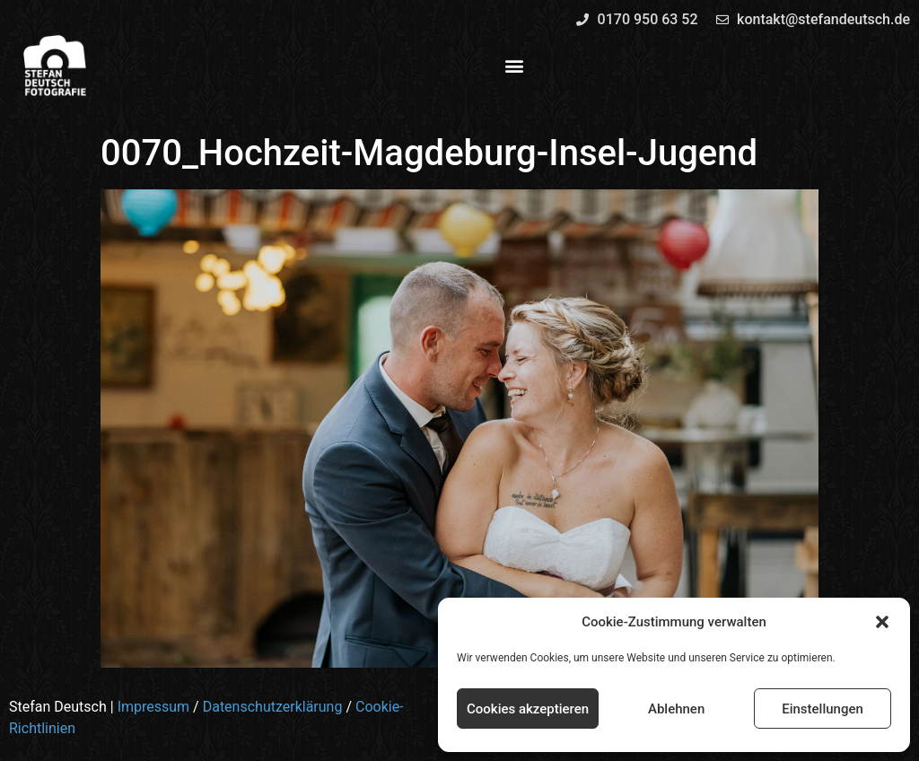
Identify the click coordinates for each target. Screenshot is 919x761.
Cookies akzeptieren (528, 709)
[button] (882, 622)
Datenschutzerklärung (273, 706)
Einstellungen (822, 709)
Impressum (154, 706)
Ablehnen (676, 709)
